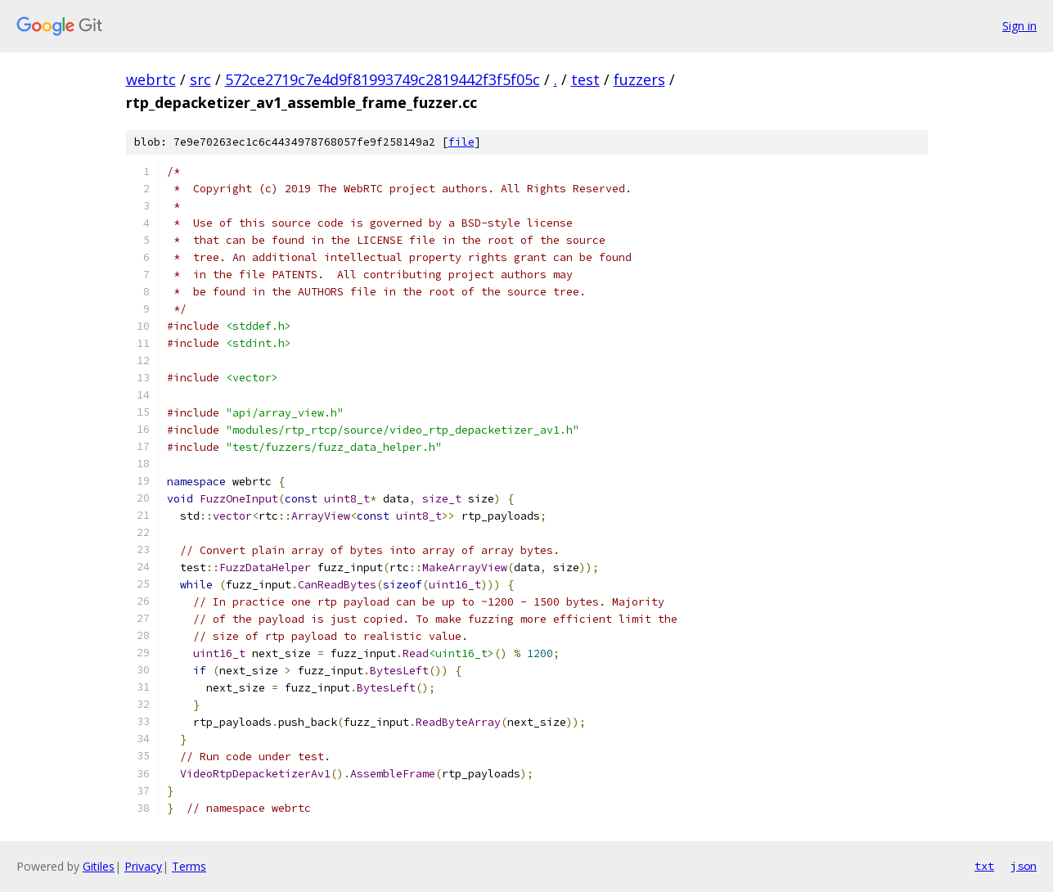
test (585, 79)
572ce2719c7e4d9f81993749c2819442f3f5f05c (382, 79)
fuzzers (639, 79)
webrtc (151, 79)
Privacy (143, 866)
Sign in (1019, 26)
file (461, 142)
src (200, 79)
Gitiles (99, 866)
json (1023, 865)
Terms (189, 866)
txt (984, 865)
